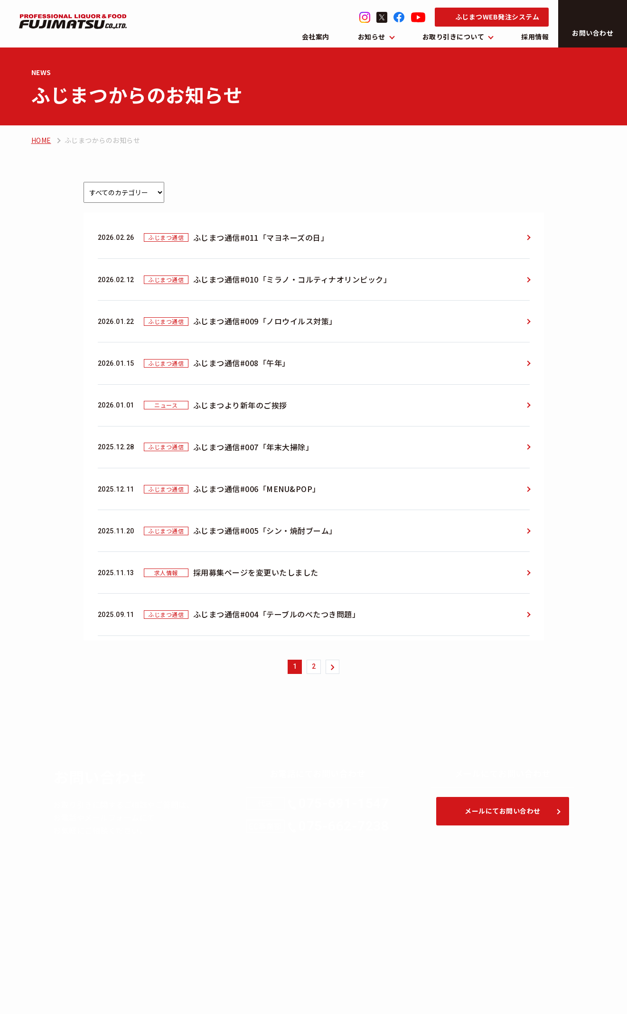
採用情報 (535, 36)
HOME (41, 140)
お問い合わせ (592, 33)
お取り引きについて (453, 36)
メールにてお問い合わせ (503, 810)
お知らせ (371, 36)
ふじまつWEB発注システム (497, 16)
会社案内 (315, 36)
